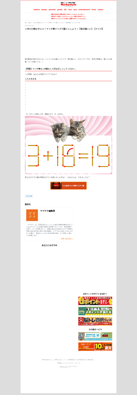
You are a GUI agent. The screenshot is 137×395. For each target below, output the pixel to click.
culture (100, 9)
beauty (44, 9)
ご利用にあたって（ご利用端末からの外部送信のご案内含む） (74, 359)
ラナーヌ (77, 363)
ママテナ (70, 363)
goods (59, 9)
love (70, 9)
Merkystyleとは (47, 359)
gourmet (52, 9)
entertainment (84, 9)
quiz (75, 9)
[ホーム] (26, 23)
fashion (37, 9)
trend (94, 9)
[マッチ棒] (29, 196)
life (65, 9)
